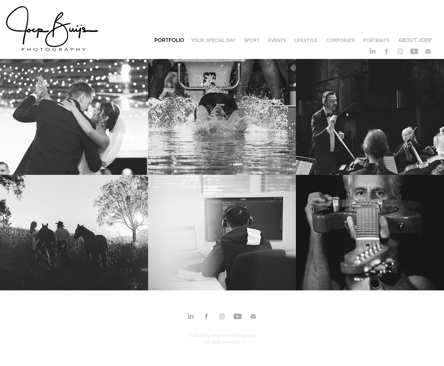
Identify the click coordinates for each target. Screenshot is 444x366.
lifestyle (305, 40)
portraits (376, 40)
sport (251, 40)
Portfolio (169, 40)
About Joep (415, 40)
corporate (340, 40)
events (277, 40)
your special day (213, 40)
